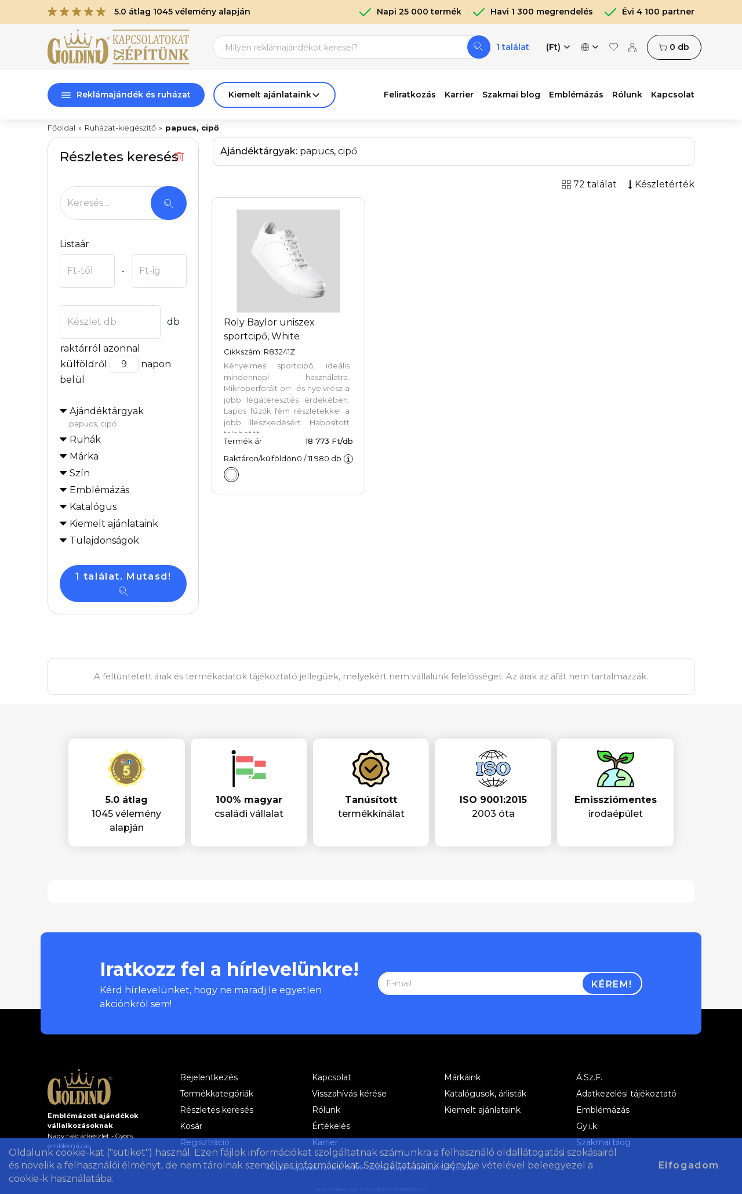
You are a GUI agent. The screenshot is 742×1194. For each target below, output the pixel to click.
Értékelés (331, 1126)
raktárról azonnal (100, 348)
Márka (84, 456)
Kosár (191, 1126)
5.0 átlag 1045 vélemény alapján (149, 11)
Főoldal (61, 127)
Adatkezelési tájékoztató (626, 1093)
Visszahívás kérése (349, 1093)
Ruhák (85, 439)
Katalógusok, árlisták (485, 1093)
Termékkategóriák (216, 1093)
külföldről (83, 364)
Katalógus (93, 506)
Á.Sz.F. (589, 1077)
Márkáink (462, 1077)
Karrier (459, 94)
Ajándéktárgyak (128, 418)
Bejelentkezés (209, 1077)
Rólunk (627, 94)
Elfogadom (689, 1165)
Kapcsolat (672, 94)
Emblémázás (576, 94)
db (674, 47)
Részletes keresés (216, 1110)
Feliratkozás (410, 94)
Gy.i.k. (587, 1126)
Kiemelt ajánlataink (482, 1110)
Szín (80, 473)
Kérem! (611, 984)
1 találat (512, 47)
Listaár (74, 243)
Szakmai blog (511, 94)
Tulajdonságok (104, 540)
